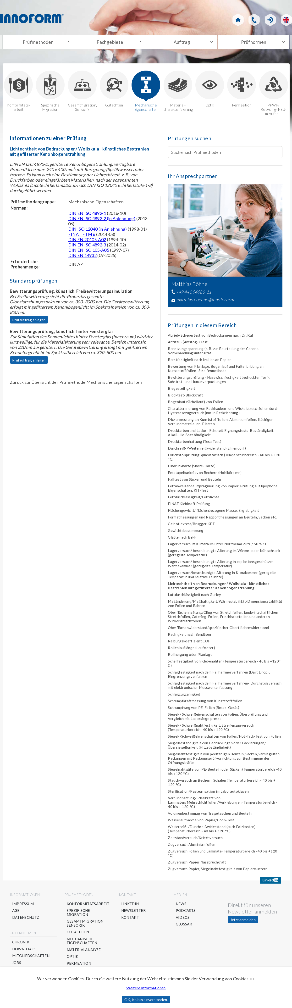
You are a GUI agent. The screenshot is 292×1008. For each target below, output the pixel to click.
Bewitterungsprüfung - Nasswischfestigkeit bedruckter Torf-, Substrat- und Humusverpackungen (219, 380)
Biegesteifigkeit (181, 389)
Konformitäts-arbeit (18, 92)
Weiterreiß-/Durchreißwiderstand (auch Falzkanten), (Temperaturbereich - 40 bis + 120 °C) (212, 830)
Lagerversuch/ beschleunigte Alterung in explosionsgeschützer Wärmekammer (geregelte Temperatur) (220, 565)
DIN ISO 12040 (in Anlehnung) (97, 230)
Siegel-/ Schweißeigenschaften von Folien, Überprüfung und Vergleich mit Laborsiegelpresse (218, 717)
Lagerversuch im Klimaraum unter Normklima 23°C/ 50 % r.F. (218, 545)
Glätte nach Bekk (182, 538)
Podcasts (186, 912)
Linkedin (130, 905)
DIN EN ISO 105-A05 (88, 251)
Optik (209, 90)
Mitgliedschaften (31, 957)
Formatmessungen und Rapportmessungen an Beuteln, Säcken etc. (222, 518)
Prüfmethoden (38, 42)
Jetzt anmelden (243, 921)
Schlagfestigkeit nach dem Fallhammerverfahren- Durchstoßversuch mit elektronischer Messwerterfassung (225, 686)
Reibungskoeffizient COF (189, 642)
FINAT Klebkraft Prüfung (189, 505)
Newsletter (133, 912)
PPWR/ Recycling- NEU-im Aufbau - (273, 94)
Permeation (241, 90)
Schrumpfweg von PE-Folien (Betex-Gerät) (203, 709)
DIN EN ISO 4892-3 (87, 246)
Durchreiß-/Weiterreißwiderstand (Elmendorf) (207, 449)
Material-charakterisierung (178, 92)
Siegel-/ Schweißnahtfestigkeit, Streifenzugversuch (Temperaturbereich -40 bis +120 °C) (211, 728)
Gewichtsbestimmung (185, 531)
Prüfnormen (253, 42)
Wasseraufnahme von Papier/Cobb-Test (201, 821)
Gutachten (114, 90)
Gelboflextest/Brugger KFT (191, 525)
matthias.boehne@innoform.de (205, 300)
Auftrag (182, 42)
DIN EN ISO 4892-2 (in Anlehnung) (102, 219)
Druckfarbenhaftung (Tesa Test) (194, 442)
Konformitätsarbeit (88, 905)
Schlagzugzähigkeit (184, 695)
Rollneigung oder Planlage (190, 655)
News (181, 905)
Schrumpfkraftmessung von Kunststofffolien (205, 702)
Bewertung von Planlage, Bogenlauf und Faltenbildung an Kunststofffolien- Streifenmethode (216, 369)
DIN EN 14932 (82, 256)
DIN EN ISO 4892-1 (87, 214)
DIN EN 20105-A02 (87, 240)
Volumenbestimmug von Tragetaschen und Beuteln (210, 814)
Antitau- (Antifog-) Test (188, 343)
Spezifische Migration (50, 92)
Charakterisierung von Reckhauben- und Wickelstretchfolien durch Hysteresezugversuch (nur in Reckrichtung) (223, 411)
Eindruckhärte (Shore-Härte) (191, 467)
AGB (16, 912)
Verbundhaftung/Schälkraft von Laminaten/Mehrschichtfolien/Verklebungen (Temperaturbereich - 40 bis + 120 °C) (222, 803)
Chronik (20, 943)
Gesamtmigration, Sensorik (82, 92)
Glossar (184, 925)
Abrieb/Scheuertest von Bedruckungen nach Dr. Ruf (210, 336)
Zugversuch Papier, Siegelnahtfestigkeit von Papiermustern (218, 870)
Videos (183, 919)
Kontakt (130, 919)
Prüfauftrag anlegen (29, 321)
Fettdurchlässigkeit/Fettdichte (193, 498)
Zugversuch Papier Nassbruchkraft (197, 863)
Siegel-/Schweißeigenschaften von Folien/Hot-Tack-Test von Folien (224, 737)
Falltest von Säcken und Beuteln (194, 480)
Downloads (24, 950)
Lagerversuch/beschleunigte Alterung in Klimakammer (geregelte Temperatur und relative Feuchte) (222, 576)
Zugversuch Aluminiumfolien (191, 845)
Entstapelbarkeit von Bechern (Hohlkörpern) (205, 474)
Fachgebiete (110, 42)
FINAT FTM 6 (81, 235)
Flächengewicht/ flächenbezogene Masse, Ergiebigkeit (213, 511)
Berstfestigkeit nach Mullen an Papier (199, 361)
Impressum (23, 905)
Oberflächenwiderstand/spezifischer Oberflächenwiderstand (218, 629)
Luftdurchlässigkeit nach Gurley (194, 596)
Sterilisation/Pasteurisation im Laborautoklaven (208, 792)
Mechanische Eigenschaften (146, 92)
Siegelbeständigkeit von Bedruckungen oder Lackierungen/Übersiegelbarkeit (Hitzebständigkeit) (217, 746)
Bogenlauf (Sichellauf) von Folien (195, 403)
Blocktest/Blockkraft (185, 396)
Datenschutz (25, 919)
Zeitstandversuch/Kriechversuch (195, 839)
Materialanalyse (84, 951)
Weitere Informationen (146, 988)
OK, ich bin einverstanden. (146, 999)
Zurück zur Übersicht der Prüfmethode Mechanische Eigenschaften (76, 383)
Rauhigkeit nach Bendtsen (189, 635)
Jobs (16, 964)
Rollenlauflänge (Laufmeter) (191, 649)
